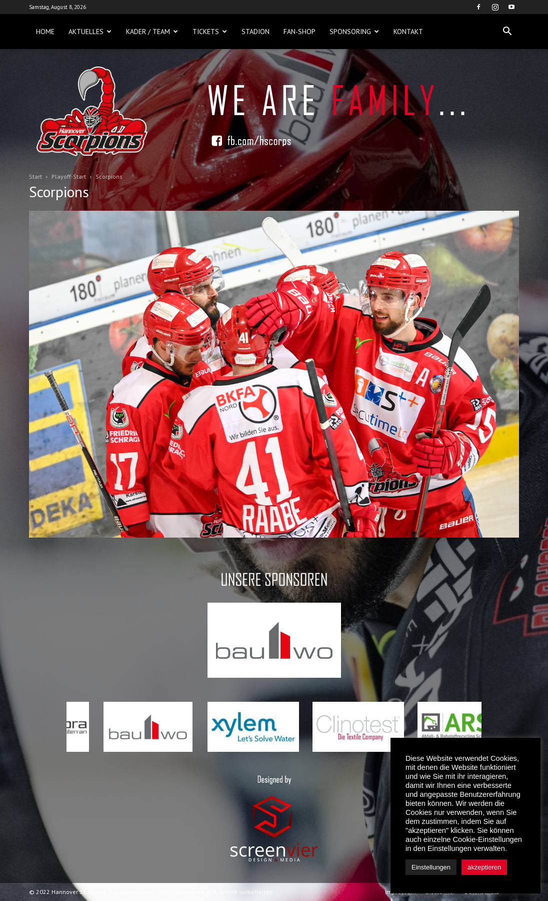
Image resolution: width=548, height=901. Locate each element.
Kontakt (408, 31)
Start (35, 176)
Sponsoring (354, 31)
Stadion (256, 31)
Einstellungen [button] (431, 867)
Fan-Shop (300, 31)
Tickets (209, 31)
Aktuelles (90, 31)
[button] (507, 32)
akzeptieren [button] (484, 867)
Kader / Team (152, 31)
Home (45, 31)
